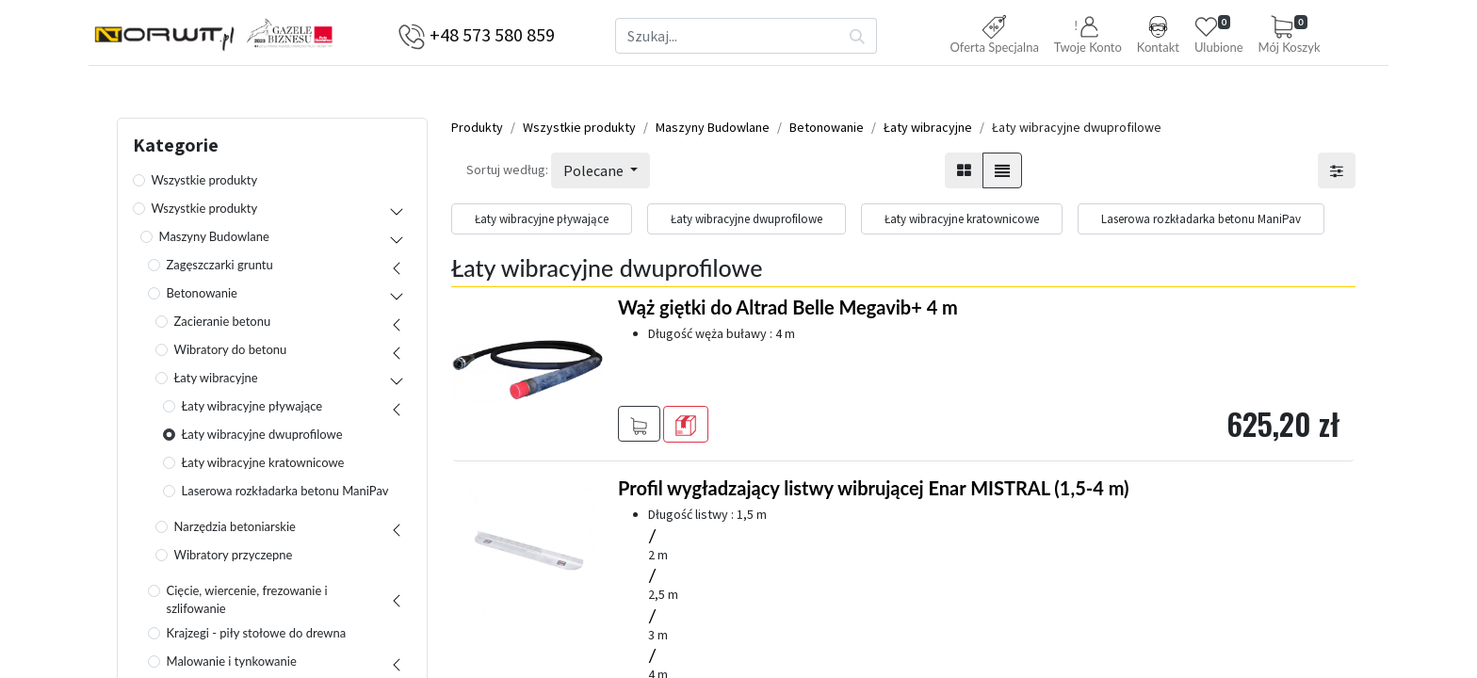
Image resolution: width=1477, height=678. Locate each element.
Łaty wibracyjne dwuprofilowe (262, 438)
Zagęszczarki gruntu (220, 269)
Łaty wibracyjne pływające (252, 410)
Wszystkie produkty (205, 184)
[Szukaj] (857, 36)
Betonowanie (202, 297)
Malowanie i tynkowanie (232, 665)
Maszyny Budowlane (214, 241)
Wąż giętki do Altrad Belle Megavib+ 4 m (788, 311)
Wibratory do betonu (230, 354)
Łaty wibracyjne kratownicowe (263, 467)
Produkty (477, 131)
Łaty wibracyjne (216, 382)
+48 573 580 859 (492, 34)
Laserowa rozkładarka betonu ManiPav (285, 495)
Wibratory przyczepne (233, 559)
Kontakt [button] (1158, 35)
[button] (1088, 36)
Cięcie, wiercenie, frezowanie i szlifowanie (247, 605)
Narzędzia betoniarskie (235, 531)
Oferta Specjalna (994, 35)
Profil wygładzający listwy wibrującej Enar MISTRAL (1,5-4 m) (873, 492)
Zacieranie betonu (222, 325)
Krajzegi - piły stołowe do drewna (257, 637)
